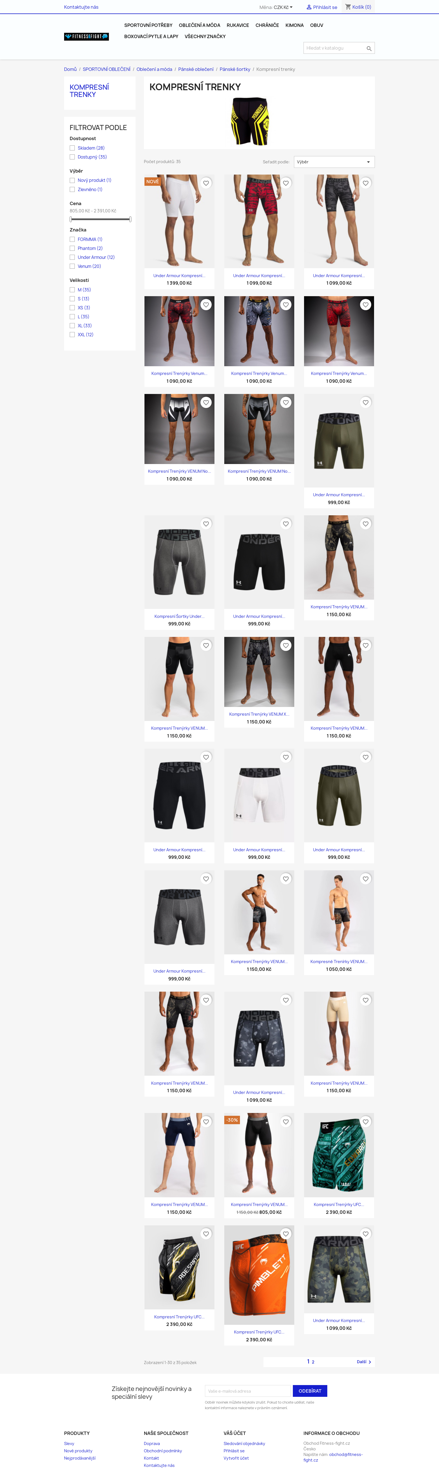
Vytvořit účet (236, 1458)
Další (365, 1362)
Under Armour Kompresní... (179, 275)
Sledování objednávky (244, 1443)
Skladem (91, 148)
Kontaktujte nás (81, 7)
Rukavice (238, 25)
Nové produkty (78, 1450)
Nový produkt (95, 180)
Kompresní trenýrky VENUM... (339, 606)
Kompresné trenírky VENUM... (339, 961)
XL (85, 326)
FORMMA (90, 239)
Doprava (152, 1443)
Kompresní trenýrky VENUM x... (259, 714)
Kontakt (151, 1458)
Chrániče (267, 25)
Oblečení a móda (199, 25)
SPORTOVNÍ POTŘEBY (148, 25)
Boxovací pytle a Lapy (151, 36)
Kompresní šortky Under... (180, 616)
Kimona (295, 25)
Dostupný (92, 157)
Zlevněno (90, 190)
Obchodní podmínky (163, 1450)
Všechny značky (205, 36)
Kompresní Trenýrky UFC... (339, 1204)
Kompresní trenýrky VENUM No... (179, 471)
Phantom (90, 248)
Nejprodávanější (79, 1458)
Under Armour (96, 257)
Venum (89, 266)
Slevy (69, 1443)
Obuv (316, 25)
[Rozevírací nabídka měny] (284, 7)
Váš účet (235, 1433)
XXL (86, 335)
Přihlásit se (234, 1450)
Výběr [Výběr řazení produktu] (334, 162)
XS (84, 308)
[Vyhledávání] (339, 48)
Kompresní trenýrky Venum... (179, 373)
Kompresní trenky (89, 90)
